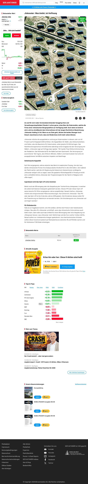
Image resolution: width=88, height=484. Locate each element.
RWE (25, 319)
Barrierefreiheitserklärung (11, 456)
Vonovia (26, 304)
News (40, 304)
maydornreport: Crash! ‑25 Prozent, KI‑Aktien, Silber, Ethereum (46, 362)
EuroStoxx (60, 287)
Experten (26, 450)
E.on (25, 313)
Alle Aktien (26, 444)
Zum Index (6, 93)
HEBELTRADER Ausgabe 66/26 (44, 402)
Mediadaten (6, 444)
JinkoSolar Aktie (6, 17)
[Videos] (75, 2)
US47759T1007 (6, 21)
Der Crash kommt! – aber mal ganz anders (38, 356)
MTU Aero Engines (29, 298)
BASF (25, 307)
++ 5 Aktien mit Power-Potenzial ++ (44, 7)
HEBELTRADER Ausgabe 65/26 (44, 416)
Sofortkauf (51, 266)
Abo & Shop (27, 462)
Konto (84, 271)
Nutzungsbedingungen (9, 450)
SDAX (53, 287)
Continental (27, 295)
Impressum (5, 447)
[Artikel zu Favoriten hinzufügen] (84, 118)
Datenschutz (6, 453)
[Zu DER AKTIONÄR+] (68, 2)
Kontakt (49, 449)
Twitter (48, 463)
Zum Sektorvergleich (9, 110)
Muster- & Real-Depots (30, 456)
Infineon (26, 292)
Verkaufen (16, 35)
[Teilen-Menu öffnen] (76, 118)
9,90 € (37, 411)
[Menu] (83, 2)
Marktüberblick (28, 453)
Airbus (26, 301)
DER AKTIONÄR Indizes (30, 459)
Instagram (49, 456)
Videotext (5, 462)
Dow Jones (40, 287)
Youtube (49, 453)
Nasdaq (32, 287)
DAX (25, 287)
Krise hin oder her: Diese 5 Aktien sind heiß (62, 257)
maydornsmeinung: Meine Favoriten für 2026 (39, 368)
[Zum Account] (61, 2)
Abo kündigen (6, 468)
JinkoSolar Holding (30, 115)
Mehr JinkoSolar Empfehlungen (76, 372)
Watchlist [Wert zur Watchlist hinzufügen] (7, 24)
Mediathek (26, 447)
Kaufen (7, 35)
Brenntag (26, 310)
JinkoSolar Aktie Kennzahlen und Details (12, 72)
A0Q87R (4, 19)
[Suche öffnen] (23, 2)
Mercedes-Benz (28, 316)
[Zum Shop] (56, 2)
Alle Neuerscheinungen (80, 384)
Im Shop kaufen (67, 267)
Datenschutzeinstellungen (11, 459)
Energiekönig (38, 388)
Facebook (49, 459)
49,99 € (37, 397)
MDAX (47, 287)
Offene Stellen (6, 465)
